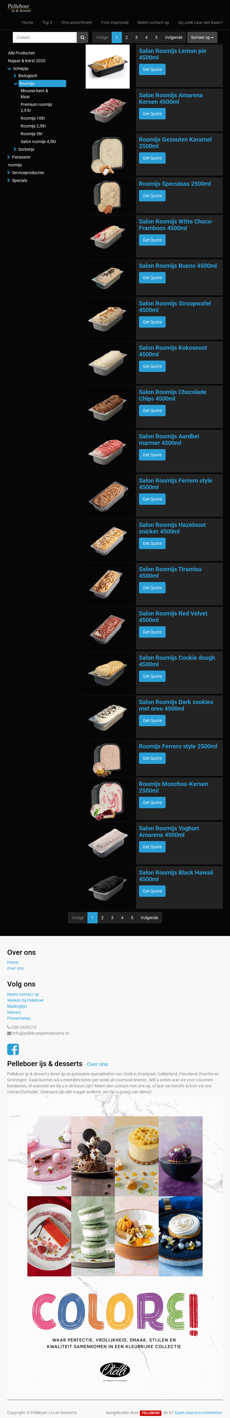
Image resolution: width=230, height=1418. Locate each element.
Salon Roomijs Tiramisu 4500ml (170, 572)
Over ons (15, 968)
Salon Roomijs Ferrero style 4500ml (175, 484)
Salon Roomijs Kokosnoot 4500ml (173, 351)
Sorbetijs (26, 149)
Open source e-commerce (198, 1412)
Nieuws (14, 1012)
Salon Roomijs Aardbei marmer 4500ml (169, 439)
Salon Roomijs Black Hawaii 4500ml (176, 876)
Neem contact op (23, 994)
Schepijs (20, 68)
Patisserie (21, 157)
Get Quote (152, 69)
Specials (19, 180)
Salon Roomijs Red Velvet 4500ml (173, 617)
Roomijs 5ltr (32, 133)
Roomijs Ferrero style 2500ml (178, 746)
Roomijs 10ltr (33, 118)
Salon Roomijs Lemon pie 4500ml (172, 54)
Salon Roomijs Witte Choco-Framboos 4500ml (176, 225)
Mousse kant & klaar (34, 93)
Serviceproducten (28, 172)
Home (12, 962)
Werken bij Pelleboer (25, 1000)
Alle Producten (21, 53)
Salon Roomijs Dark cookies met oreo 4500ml (176, 705)
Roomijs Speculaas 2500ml (175, 183)
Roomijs (26, 83)
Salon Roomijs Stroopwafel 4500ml (175, 307)
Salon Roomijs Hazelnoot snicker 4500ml (172, 528)
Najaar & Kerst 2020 (27, 60)
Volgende (173, 37)
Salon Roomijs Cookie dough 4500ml (177, 661)
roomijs (15, 164)
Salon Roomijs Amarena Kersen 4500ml (171, 98)
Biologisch (27, 75)
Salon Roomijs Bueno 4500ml (178, 265)
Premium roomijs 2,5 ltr (36, 107)
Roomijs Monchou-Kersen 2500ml (173, 787)
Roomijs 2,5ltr (33, 126)
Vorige (102, 37)
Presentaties (19, 1018)
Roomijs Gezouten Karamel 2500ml (175, 143)
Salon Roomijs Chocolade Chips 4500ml (173, 395)
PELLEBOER (151, 1413)
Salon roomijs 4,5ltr (38, 141)
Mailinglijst (17, 1006)
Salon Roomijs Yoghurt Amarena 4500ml (169, 831)
